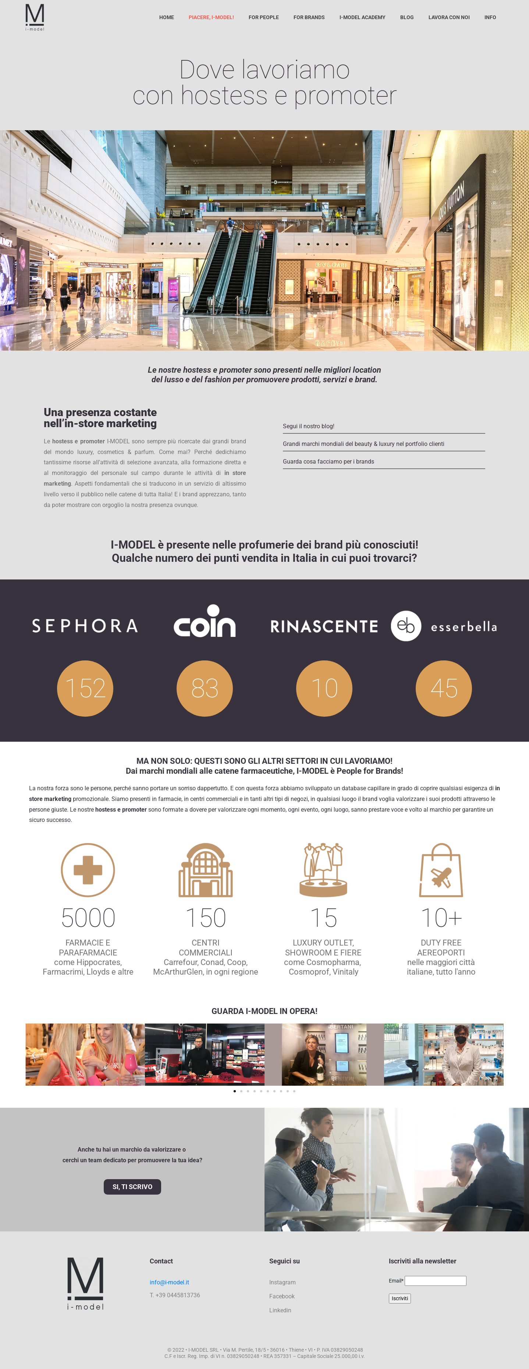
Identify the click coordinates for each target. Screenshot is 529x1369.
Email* (396, 1281)
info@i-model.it (169, 1282)
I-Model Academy (363, 17)
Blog (407, 17)
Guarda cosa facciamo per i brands (328, 461)
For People (264, 17)
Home (166, 17)
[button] (33, 1054)
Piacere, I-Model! (211, 17)
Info (490, 17)
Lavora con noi (449, 17)
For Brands (309, 17)
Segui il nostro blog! (308, 426)
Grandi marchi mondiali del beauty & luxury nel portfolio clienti (363, 443)
